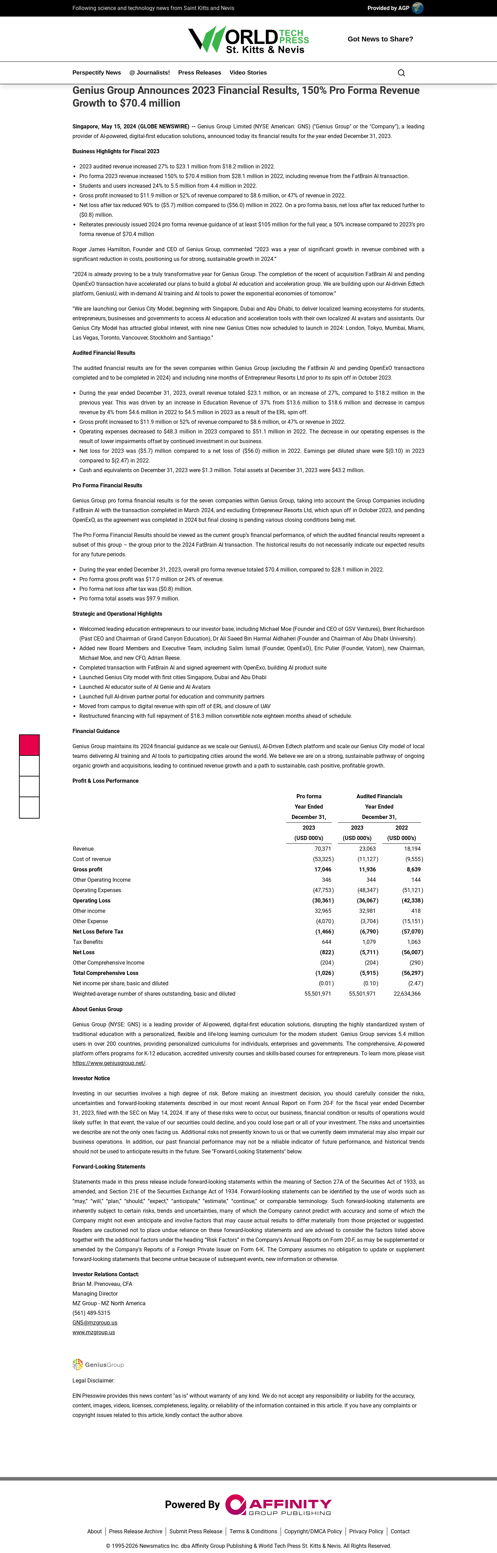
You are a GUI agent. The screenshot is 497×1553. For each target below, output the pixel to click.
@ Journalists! (149, 72)
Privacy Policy (366, 1531)
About (94, 1531)
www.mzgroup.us (93, 1332)
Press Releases (199, 72)
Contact (400, 1531)
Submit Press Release (195, 1531)
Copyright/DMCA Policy (313, 1531)
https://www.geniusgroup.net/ (109, 1063)
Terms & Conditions (253, 1531)
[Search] (401, 73)
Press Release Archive (135, 1531)
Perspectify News (96, 72)
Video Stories (248, 72)
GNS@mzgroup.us (94, 1322)
